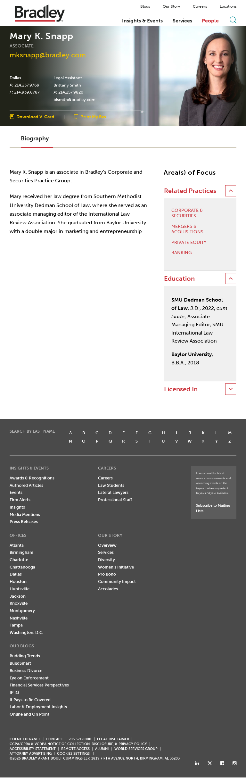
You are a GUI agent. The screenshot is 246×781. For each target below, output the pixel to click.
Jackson (18, 596)
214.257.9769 (26, 84)
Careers (200, 6)
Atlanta (17, 545)
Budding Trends (25, 656)
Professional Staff (115, 499)
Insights (17, 507)
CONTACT (54, 739)
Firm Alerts (20, 499)
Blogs (145, 6)
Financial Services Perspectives (39, 685)
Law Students (111, 485)
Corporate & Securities (187, 213)
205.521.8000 (80, 739)
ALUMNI (102, 749)
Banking (181, 253)
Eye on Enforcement (29, 678)
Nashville (19, 618)
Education (179, 278)
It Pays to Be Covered (30, 699)
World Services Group (136, 749)
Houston (18, 581)
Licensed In (181, 389)
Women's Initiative (116, 567)
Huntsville (19, 588)
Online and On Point (29, 714)
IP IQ (14, 692)
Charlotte (19, 559)
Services (182, 21)
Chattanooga (22, 567)
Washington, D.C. (26, 632)
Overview (107, 545)
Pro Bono (107, 574)
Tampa (16, 625)
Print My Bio (93, 117)
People (210, 21)
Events (16, 492)
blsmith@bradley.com (74, 99)
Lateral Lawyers (113, 492)
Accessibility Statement (33, 749)
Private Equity (188, 242)
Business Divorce (26, 670)
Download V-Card (35, 117)
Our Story (171, 6)
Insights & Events (142, 21)
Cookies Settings (73, 754)
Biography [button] (35, 138)
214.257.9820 (70, 92)
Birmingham (21, 552)
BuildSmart (20, 663)
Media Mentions (25, 514)
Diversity (106, 559)
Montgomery (22, 610)
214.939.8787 (27, 92)
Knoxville (19, 603)
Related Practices (190, 191)
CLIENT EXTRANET (25, 739)
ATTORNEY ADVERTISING (31, 754)
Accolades (108, 588)
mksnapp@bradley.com (48, 55)
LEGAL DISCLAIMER (113, 739)
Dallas (15, 77)
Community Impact (117, 581)
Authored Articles (26, 485)
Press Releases (24, 521)
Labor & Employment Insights (38, 707)
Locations (228, 6)
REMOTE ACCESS (75, 749)
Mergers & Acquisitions (187, 229)
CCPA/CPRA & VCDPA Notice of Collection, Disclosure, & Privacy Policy (78, 744)
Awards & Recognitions (32, 478)
